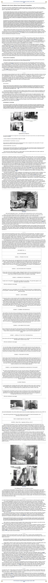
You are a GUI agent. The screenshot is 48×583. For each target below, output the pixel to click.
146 (11, 573)
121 (34, 39)
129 (9, 136)
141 (41, 540)
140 (6, 530)
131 (30, 167)
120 (19, 31)
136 (7, 428)
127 (18, 88)
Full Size (24, 131)
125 (12, 63)
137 (10, 511)
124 (29, 60)
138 (24, 515)
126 (7, 69)
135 (43, 221)
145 (19, 564)
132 (16, 170)
